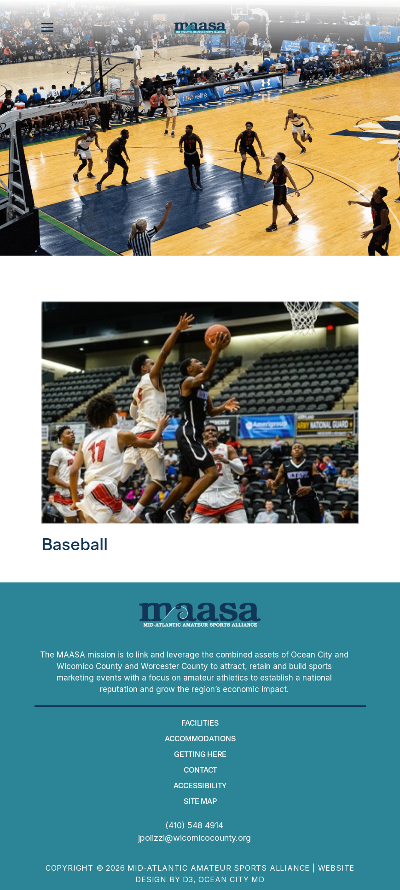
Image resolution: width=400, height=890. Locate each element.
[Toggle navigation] (47, 27)
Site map (200, 802)
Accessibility (200, 786)
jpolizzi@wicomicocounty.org (194, 838)
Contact (200, 770)
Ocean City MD (231, 879)
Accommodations (200, 739)
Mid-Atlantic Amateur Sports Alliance (219, 868)
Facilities (200, 723)
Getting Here (200, 755)
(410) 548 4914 (194, 825)
